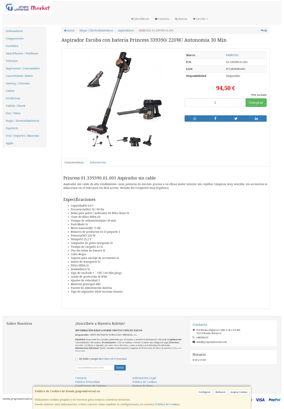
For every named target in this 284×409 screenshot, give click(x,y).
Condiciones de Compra (90, 385)
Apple (9, 143)
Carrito (200, 18)
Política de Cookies (167, 404)
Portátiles (12, 45)
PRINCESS (232, 55)
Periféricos (13, 98)
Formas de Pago (142, 385)
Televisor (12, 60)
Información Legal (144, 377)
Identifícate (140, 18)
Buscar (181, 18)
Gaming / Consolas (18, 83)
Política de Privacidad (114, 358)
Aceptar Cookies (238, 392)
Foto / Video (13, 113)
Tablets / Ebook (15, 105)
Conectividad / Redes (19, 75)
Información (98, 162)
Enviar (120, 367)
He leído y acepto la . (103, 358)
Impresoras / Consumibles (23, 68)
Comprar (256, 102)
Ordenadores (14, 31)
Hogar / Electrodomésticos (22, 120)
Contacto (162, 18)
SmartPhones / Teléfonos (22, 53)
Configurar (205, 392)
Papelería (12, 128)
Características (74, 162)
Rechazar (220, 392)
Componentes (15, 38)
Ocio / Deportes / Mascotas (22, 135)
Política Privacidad (87, 381)
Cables (10, 90)
